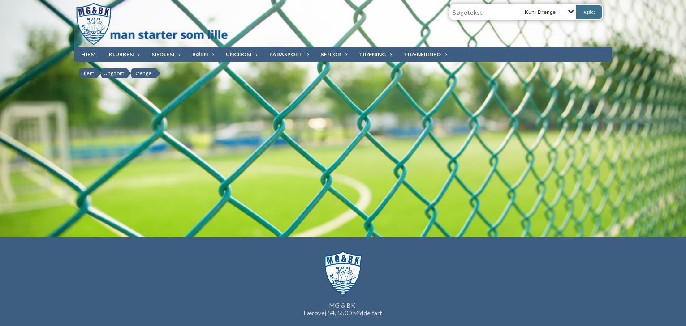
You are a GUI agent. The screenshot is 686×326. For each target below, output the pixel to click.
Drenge (142, 73)
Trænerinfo (424, 54)
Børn (202, 54)
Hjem (88, 54)
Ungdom (241, 54)
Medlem (165, 54)
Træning (374, 54)
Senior (333, 54)
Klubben (123, 54)
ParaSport (288, 54)
